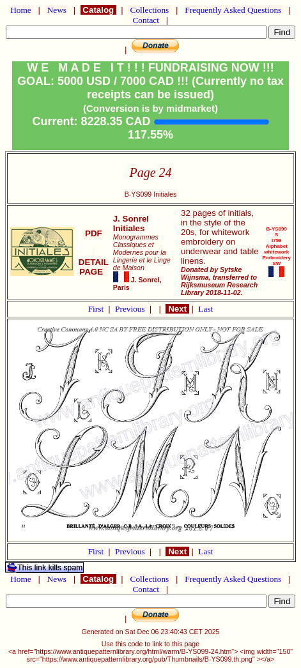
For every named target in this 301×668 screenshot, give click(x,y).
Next (177, 309)
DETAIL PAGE (94, 262)
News (56, 10)
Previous (131, 309)
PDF (93, 233)
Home (20, 10)
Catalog (98, 10)
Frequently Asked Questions (233, 10)
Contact (145, 20)
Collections (149, 10)
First (97, 309)
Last (205, 309)
